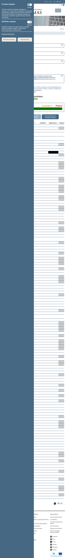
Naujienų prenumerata (56, 528)
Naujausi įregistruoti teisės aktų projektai (36, 523)
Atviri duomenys (54, 526)
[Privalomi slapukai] (29, 4)
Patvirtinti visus (25, 39)
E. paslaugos (53, 519)
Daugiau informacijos (8, 34)
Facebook (54, 536)
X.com (54, 542)
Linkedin (54, 549)
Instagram (55, 547)
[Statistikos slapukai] (29, 22)
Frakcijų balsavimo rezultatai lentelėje (50, 116)
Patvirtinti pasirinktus (9, 39)
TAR (50, 1)
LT (57, 1)
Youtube (54, 544)
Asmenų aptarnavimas (56, 517)
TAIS (46, 1)
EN (60, 1)
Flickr (53, 539)
